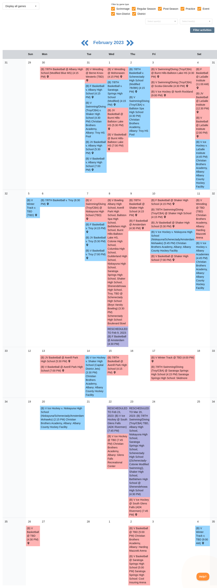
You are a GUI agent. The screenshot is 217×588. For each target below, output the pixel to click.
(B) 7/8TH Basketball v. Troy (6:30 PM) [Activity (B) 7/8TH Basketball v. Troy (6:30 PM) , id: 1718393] (60, 202)
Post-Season (170, 8)
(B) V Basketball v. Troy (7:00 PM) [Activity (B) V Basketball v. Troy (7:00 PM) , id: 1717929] (96, 254)
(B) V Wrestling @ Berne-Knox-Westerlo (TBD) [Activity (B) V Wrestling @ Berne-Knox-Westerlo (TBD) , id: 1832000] (95, 74)
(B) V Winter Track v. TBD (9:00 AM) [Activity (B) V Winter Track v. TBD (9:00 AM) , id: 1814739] (202, 536)
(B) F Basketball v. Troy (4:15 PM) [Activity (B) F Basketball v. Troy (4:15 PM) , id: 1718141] (96, 228)
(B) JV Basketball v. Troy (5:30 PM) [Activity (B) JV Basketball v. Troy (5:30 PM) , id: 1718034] (96, 241)
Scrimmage (123, 8)
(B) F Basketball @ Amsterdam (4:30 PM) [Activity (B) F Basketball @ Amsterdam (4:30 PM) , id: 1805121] (138, 224)
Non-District (123, 13)
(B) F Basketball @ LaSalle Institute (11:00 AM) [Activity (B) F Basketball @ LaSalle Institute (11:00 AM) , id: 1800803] (202, 78)
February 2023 (109, 42)
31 (6, 62)
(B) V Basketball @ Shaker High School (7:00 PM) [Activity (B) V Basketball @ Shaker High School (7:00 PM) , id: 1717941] (169, 258)
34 (6, 401)
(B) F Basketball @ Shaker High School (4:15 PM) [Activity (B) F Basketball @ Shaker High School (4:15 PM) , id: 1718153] (169, 202)
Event (206, 8)
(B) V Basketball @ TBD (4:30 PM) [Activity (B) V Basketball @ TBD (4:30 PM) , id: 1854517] (33, 535)
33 (6, 350)
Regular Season (146, 8)
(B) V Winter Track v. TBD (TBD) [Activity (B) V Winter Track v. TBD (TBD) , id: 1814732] (32, 208)
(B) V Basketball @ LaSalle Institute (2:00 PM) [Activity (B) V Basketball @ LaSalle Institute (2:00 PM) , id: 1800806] (202, 126)
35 (6, 521)
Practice (190, 8)
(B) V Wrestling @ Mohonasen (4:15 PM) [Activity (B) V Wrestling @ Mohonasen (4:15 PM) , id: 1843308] (116, 73)
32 (6, 193)
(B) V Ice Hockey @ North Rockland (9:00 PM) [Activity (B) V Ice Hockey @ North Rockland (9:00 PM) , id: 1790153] (172, 93)
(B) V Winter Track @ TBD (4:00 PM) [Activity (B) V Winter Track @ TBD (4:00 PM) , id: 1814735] (172, 359)
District (141, 13)
